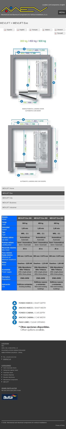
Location (45, 5)
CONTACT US (7, 359)
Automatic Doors (8, 372)
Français (34, 29)
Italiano (47, 29)
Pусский (60, 33)
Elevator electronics (9, 377)
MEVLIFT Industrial (9, 207)
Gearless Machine (8, 375)
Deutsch (60, 29)
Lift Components (54, 5)
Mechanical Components (10, 379)
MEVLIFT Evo (7, 193)
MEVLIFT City (7, 198)
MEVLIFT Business (9, 203)
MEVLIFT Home (8, 188)
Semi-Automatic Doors (9, 368)
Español (9, 29)
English (22, 29)
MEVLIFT (5, 23)
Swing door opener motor (10, 370)
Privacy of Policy (60, 425)
